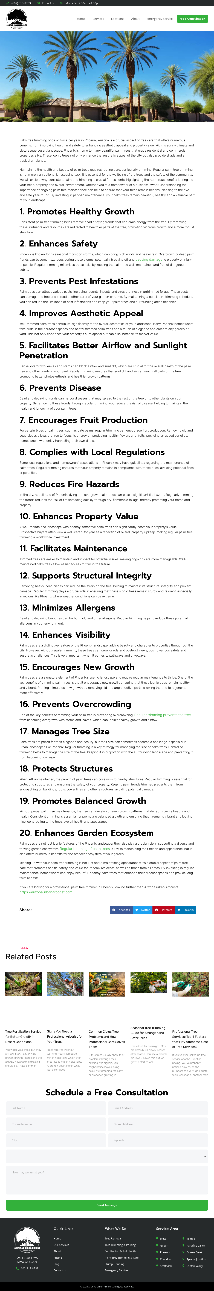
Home (81, 19)
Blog (56, 1264)
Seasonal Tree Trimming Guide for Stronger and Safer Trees (148, 1033)
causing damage (148, 259)
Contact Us (60, 1270)
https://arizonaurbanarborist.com (46, 892)
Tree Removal (113, 1238)
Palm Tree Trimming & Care (121, 1257)
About (135, 19)
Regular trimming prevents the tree (162, 715)
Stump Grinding (114, 1264)
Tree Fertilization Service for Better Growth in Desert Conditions (23, 1037)
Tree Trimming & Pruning (120, 1245)
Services (98, 19)
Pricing (58, 1257)
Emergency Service (160, 19)
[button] (121, 910)
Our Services (61, 1245)
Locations (117, 19)
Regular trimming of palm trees (85, 849)
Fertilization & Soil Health (120, 1251)
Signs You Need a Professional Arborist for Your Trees (65, 1036)
